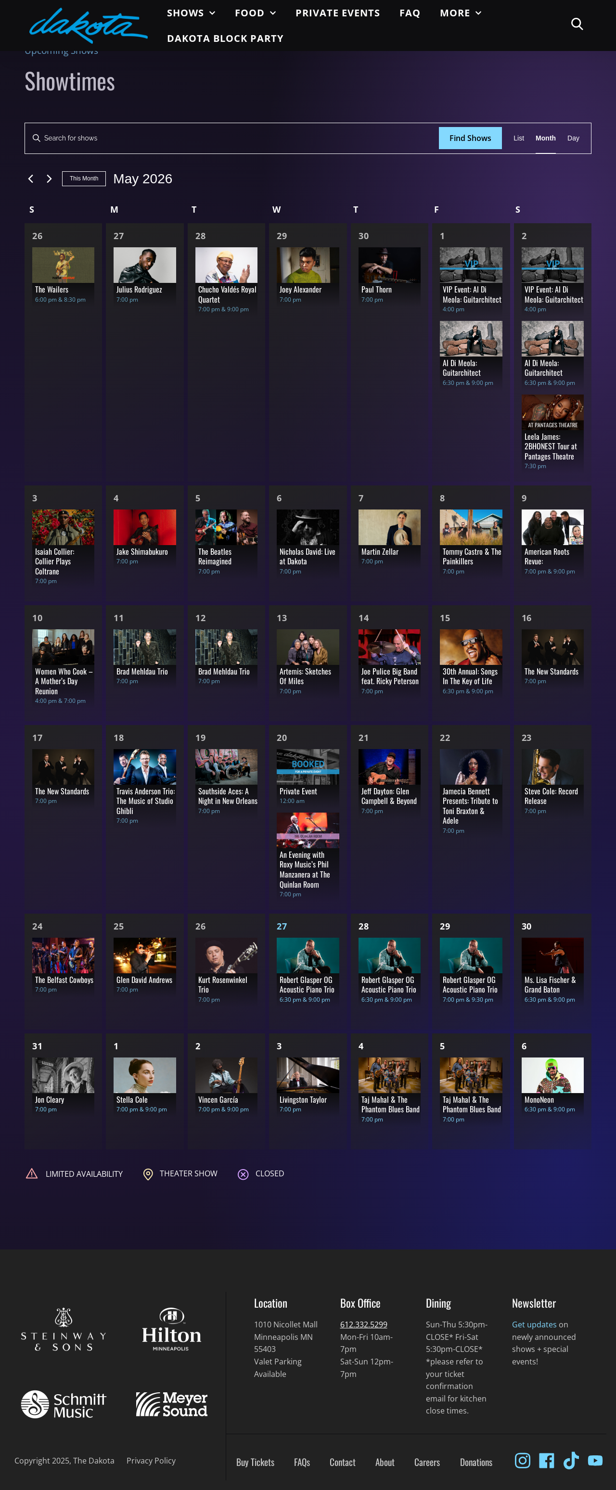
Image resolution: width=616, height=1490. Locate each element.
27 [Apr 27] (119, 236)
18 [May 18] (119, 737)
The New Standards (551, 671)
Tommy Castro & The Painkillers (472, 556)
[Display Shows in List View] (518, 138)
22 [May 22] (445, 737)
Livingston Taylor (303, 1099)
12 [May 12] (200, 618)
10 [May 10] (37, 618)
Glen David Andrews (144, 979)
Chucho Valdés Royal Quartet (227, 294)
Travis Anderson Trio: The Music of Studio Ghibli (145, 800)
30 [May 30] (527, 926)
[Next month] (49, 179)
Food (255, 13)
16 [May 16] (527, 618)
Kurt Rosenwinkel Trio (222, 984)
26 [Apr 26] (37, 236)
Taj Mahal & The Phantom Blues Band (390, 1104)
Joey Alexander (300, 289)
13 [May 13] (282, 618)
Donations (476, 1462)
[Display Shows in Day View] (573, 138)
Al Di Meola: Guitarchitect (462, 368)
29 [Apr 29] (282, 236)
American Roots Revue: (547, 556)
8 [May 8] (442, 498)
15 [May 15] (445, 618)
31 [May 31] (37, 1046)
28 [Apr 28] (200, 236)
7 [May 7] (361, 498)
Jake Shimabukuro (142, 551)
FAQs (302, 1462)
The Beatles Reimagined (214, 556)
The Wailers (51, 289)
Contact (343, 1462)
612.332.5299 (363, 1324)
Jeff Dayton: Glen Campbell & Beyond (389, 796)
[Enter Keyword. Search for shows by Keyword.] (232, 138)
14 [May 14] (364, 618)
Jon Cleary (49, 1099)
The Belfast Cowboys (64, 979)
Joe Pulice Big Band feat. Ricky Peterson (390, 676)
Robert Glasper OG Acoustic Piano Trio (307, 984)
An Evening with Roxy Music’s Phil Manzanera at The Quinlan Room (305, 869)
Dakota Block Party (225, 38)
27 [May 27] (282, 926)
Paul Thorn (376, 289)
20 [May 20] (282, 737)
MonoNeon (539, 1099)
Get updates (534, 1324)
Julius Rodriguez (139, 289)
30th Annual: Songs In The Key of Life (470, 676)
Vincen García (218, 1099)
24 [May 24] (37, 926)
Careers (427, 1462)
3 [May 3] (35, 498)
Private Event (298, 791)
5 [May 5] (198, 498)
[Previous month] (30, 179)
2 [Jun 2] (198, 1046)
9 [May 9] (524, 498)
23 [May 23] (527, 737)
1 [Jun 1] (116, 1046)
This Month (84, 178)
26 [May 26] (200, 926)
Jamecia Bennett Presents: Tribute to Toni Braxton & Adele (470, 806)
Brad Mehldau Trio (142, 671)
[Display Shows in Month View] (546, 138)
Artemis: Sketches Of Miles (305, 676)
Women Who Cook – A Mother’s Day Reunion (64, 681)
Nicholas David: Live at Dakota (307, 556)
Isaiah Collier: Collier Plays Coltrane (54, 561)
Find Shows (470, 138)
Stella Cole (132, 1099)
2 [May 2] (524, 236)
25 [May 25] (119, 926)
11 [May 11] (119, 618)
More (461, 13)
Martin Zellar (379, 551)
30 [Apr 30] (364, 236)
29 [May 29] (445, 926)
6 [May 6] (279, 498)
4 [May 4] (116, 498)
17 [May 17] (37, 737)
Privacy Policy (151, 1460)
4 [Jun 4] (361, 1046)
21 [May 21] (364, 737)
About (385, 1462)
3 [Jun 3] (279, 1046)
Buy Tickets (255, 1462)
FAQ (410, 12)
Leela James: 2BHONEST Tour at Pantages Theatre (551, 446)
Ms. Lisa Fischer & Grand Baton (550, 984)
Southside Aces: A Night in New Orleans (227, 796)
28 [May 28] (364, 926)
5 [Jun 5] (442, 1046)
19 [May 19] (200, 737)
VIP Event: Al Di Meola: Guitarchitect (472, 294)
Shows (191, 13)
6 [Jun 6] (524, 1046)
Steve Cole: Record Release (551, 796)
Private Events (337, 12)
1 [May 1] (442, 236)
